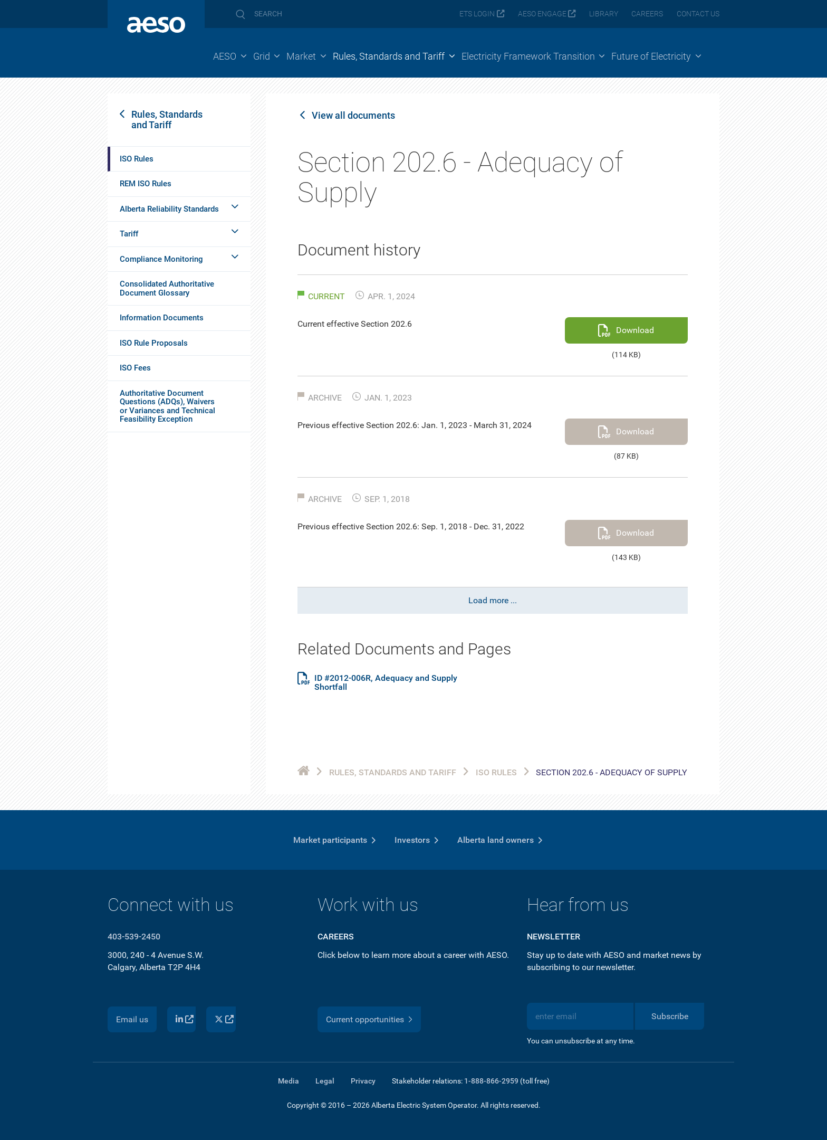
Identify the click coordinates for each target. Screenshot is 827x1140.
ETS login (477, 14)
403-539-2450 (134, 937)
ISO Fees (135, 368)
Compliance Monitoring (161, 259)
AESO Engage (542, 14)
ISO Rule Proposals (154, 343)
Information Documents (162, 317)
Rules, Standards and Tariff (167, 119)
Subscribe (669, 1016)
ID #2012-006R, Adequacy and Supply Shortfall (385, 682)
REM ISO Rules (145, 183)
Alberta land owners (495, 840)
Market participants (330, 840)
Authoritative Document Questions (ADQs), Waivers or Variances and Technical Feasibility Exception (167, 406)
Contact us (698, 14)
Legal (324, 1081)
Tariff (129, 234)
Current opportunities (365, 1019)
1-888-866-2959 (491, 1081)
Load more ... (492, 600)
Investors (412, 840)
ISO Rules (136, 159)
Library (603, 14)
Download (635, 330)
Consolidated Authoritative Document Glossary (167, 288)
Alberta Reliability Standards (169, 209)
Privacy (363, 1081)
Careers (647, 14)
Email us (132, 1019)
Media (288, 1081)
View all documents (353, 115)
